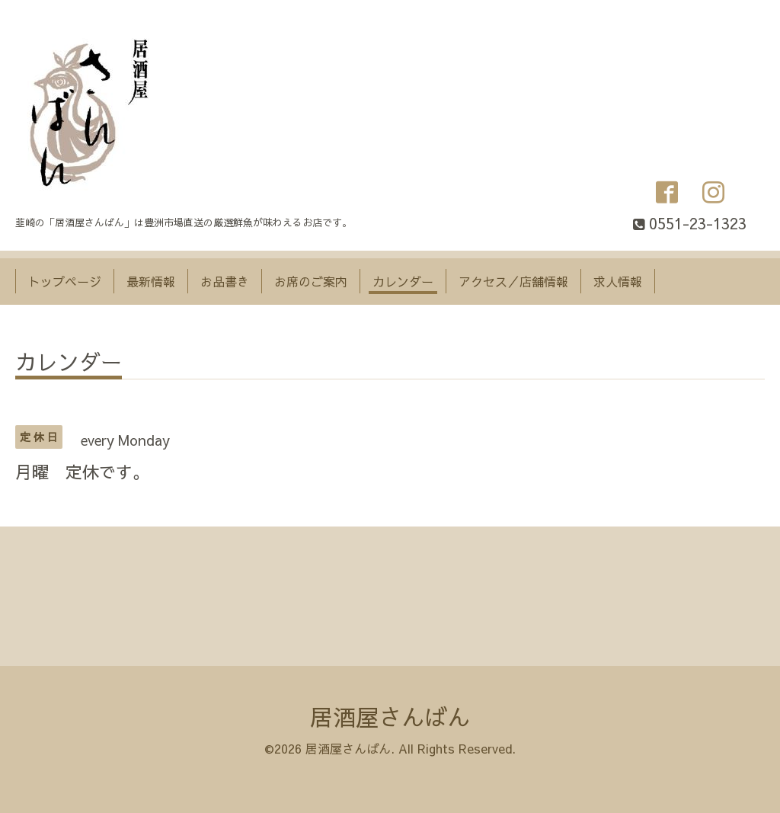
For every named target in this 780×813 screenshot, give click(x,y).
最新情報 (150, 281)
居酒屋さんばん (390, 716)
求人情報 (617, 281)
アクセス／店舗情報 (513, 281)
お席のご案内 (310, 281)
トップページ (64, 281)
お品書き (224, 281)
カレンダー (402, 281)
